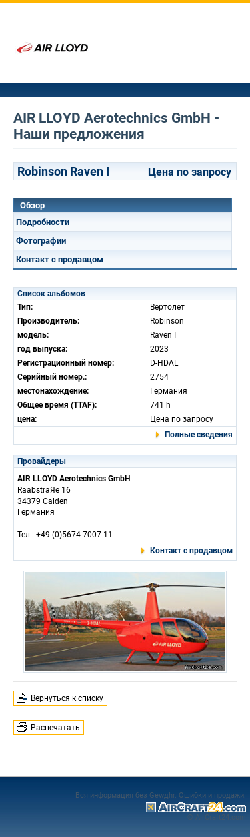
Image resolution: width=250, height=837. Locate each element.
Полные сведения (199, 434)
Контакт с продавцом (59, 259)
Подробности (42, 222)
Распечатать (55, 727)
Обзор (32, 205)
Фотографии (41, 241)
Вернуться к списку (67, 698)
